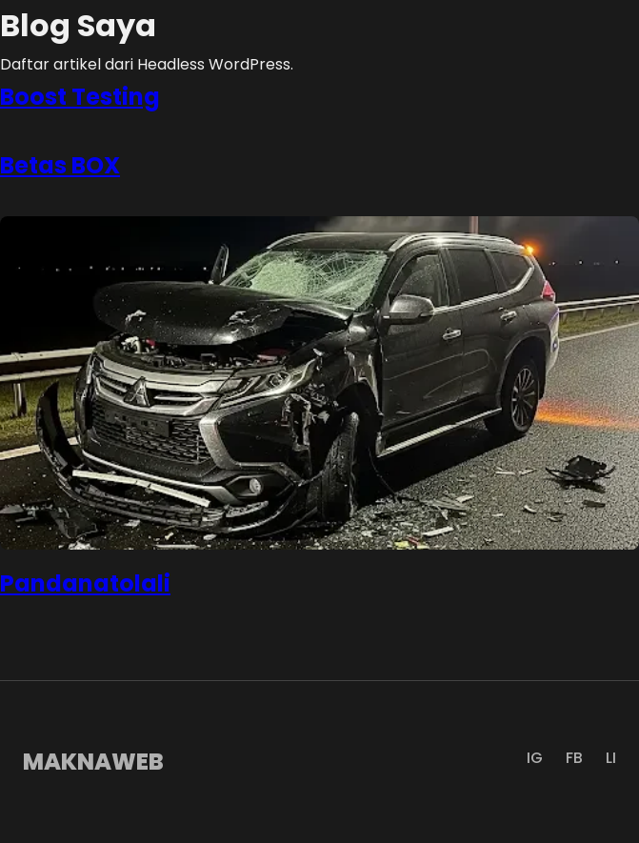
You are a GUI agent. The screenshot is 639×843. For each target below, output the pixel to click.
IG (535, 758)
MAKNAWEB (93, 761)
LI (611, 758)
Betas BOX (60, 165)
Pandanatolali (85, 583)
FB (574, 758)
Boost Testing (80, 96)
